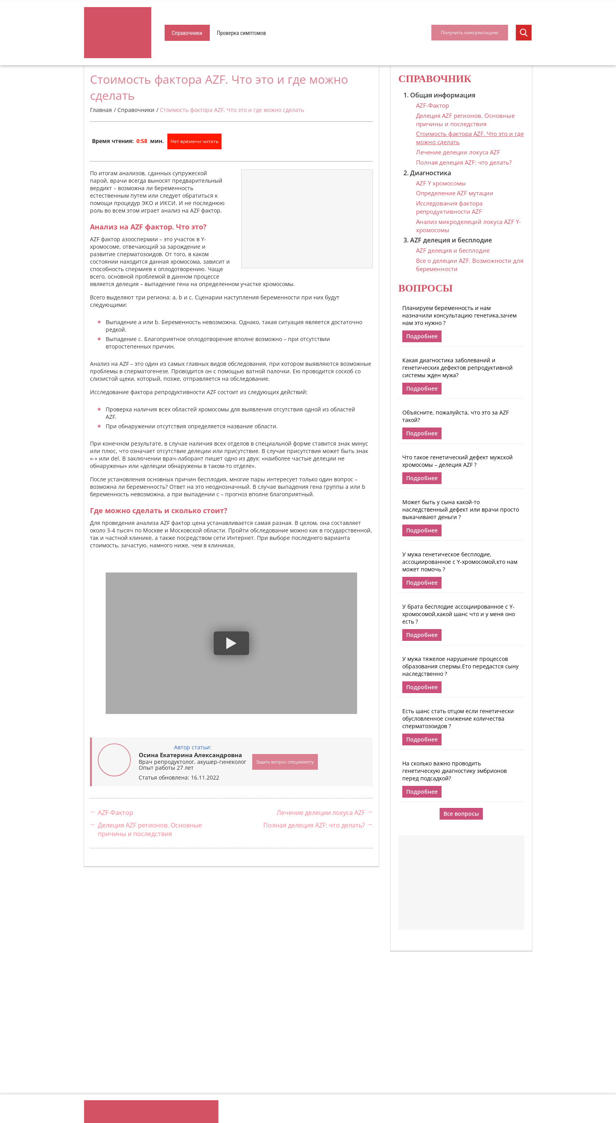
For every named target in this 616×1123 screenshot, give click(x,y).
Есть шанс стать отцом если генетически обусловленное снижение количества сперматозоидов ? (458, 718)
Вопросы (425, 288)
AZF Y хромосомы (441, 183)
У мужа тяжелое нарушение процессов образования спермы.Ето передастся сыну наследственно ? (460, 666)
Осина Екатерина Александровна (190, 755)
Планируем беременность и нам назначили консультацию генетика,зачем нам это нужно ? (459, 315)
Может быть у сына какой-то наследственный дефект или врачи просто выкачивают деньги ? (460, 509)
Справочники (187, 33)
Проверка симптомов (241, 33)
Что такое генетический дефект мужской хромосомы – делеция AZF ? (457, 460)
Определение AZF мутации (454, 193)
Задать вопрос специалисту (285, 762)
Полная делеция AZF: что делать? (314, 825)
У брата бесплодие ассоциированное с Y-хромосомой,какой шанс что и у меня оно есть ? (458, 614)
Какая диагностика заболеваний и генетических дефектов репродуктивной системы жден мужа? (457, 367)
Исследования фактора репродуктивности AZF (449, 207)
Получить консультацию (469, 32)
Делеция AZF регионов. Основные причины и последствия (150, 829)
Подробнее (422, 336)
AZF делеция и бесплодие (453, 250)
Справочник (434, 78)
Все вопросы (461, 813)
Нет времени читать (194, 141)
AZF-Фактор (115, 812)
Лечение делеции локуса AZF (321, 812)
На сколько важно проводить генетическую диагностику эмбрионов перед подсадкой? (454, 771)
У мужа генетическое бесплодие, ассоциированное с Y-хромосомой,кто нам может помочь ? (459, 561)
